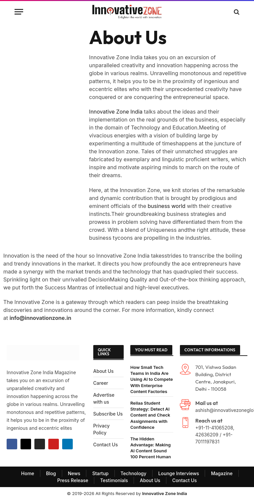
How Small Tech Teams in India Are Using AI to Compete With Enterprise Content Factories (151, 379)
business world (167, 206)
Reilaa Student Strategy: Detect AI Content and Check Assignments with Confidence (150, 415)
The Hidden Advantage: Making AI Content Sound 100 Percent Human (150, 448)
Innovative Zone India (115, 111)
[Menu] (19, 11)
